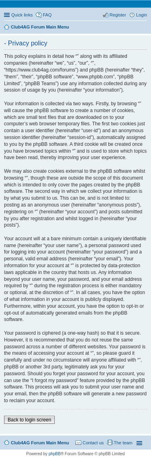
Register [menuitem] (118, 14)
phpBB (55, 454)
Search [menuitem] (144, 28)
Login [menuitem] (141, 14)
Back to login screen (29, 420)
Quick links (22, 14)
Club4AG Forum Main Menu (40, 442)
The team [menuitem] (123, 442)
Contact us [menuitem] (93, 442)
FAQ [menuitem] (47, 14)
